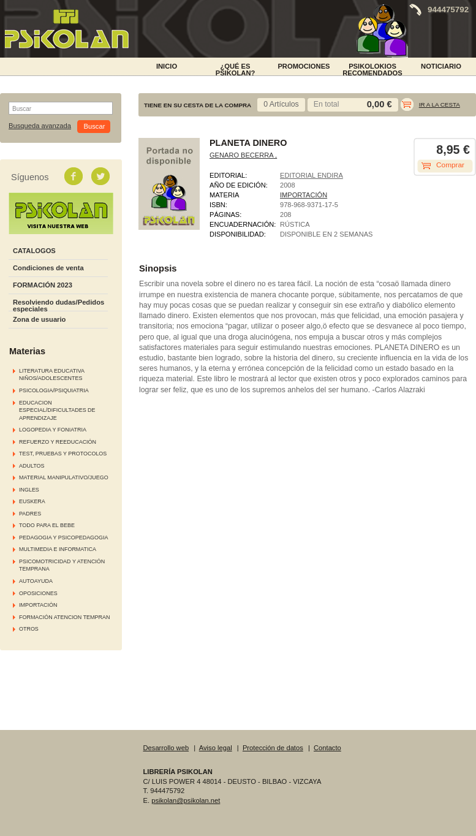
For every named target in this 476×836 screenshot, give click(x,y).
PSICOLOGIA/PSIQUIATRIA (54, 390)
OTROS (29, 629)
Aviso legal (215, 747)
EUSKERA (32, 501)
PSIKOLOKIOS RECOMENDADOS (372, 69)
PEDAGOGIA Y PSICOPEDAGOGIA (63, 537)
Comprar (450, 165)
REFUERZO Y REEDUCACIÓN (57, 442)
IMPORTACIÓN (38, 605)
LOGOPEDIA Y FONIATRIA (52, 430)
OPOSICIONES (38, 593)
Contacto (327, 747)
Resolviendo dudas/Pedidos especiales (58, 305)
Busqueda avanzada (40, 126)
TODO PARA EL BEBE (47, 525)
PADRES (30, 514)
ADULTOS (31, 466)
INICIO (166, 66)
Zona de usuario (39, 319)
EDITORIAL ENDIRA (311, 175)
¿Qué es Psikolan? (235, 69)
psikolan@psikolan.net (185, 800)
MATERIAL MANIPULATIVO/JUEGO (63, 477)
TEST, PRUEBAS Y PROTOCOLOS (63, 453)
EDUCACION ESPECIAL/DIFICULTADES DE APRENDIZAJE (57, 410)
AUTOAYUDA (36, 581)
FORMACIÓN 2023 (42, 285)
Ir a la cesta (439, 104)
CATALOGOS (34, 250)
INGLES (29, 490)
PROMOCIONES (304, 66)
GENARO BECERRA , (243, 155)
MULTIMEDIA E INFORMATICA (57, 549)
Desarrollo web (166, 747)
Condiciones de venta (48, 268)
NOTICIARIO (441, 66)
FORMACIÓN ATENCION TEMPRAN (64, 617)
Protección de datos (273, 747)
